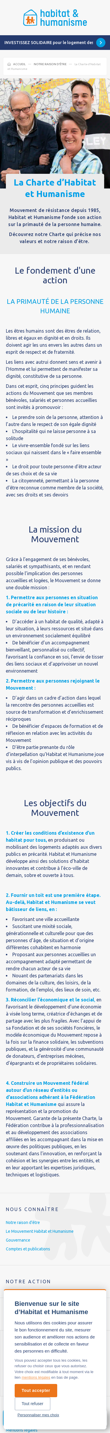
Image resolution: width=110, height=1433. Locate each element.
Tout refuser (32, 1403)
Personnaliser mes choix (38, 1415)
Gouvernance (18, 1240)
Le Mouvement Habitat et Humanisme (40, 1231)
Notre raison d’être (50, 64)
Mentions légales (22, 1430)
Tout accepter (36, 1390)
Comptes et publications (28, 1249)
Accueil (19, 64)
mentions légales (36, 1377)
